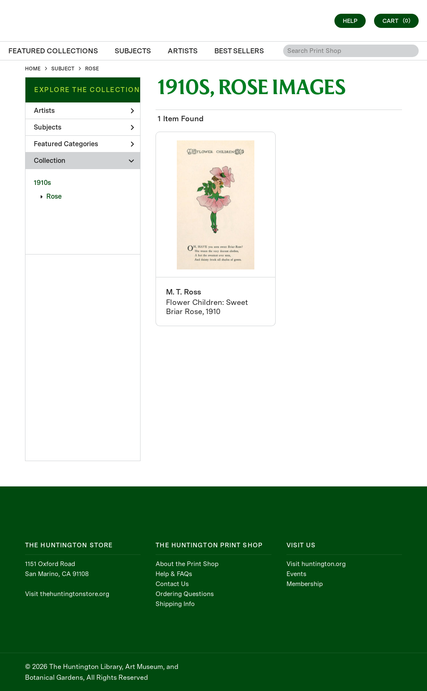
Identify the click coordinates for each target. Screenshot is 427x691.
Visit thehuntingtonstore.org (67, 594)
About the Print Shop (187, 564)
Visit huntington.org (316, 564)
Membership (304, 584)
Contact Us (172, 584)
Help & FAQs (174, 574)
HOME (32, 69)
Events (296, 574)
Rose (54, 196)
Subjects (84, 127)
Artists (84, 111)
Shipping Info (175, 604)
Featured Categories (84, 144)
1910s (42, 183)
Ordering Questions (185, 594)
